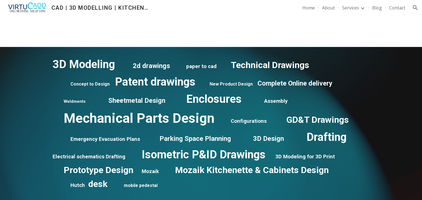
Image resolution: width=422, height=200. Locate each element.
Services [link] (350, 8)
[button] (415, 7)
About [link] (328, 8)
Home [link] (308, 8)
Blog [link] (377, 8)
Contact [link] (397, 8)
